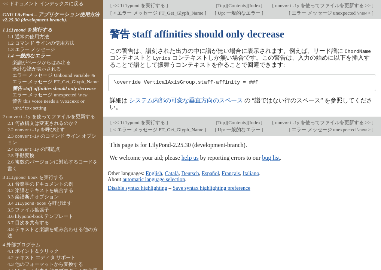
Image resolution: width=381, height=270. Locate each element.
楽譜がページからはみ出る (41, 62)
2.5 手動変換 (20, 155)
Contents (237, 5)
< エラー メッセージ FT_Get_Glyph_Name (158, 13)
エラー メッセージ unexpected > (331, 13)
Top (221, 5)
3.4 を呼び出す (39, 203)
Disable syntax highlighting (137, 187)
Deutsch (190, 173)
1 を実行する (27, 30)
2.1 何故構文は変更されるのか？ (42, 123)
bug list (271, 157)
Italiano (251, 173)
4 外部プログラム (21, 245)
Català (172, 173)
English (154, 173)
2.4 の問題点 (33, 149)
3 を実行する (33, 177)
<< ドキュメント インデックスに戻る (43, 3)
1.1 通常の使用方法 (28, 36)
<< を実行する (139, 5)
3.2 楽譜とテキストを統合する (40, 190)
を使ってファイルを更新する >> (323, 5)
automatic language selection (153, 179)
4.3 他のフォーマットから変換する (45, 264)
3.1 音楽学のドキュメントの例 (40, 184)
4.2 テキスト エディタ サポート (41, 257)
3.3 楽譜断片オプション (33, 197)
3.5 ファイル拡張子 (28, 210)
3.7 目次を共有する (28, 222)
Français (231, 173)
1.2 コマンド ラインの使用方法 (40, 43)
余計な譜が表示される (36, 69)
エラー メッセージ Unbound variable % (53, 75)
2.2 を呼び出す (36, 129)
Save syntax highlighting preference (211, 187)
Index (254, 5)
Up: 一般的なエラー (239, 13)
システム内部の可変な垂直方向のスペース (186, 100)
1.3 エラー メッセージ (31, 49)
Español (210, 173)
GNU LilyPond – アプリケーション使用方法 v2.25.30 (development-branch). (51, 17)
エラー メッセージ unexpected (49, 95)
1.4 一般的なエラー (28, 55)
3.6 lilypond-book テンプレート (40, 216)
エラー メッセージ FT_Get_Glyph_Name (55, 81)
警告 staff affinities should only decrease (54, 88)
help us (190, 157)
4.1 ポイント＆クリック (33, 251)
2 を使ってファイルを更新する (49, 116)
